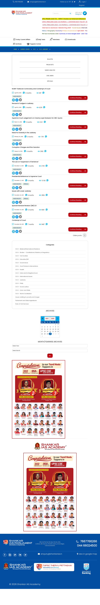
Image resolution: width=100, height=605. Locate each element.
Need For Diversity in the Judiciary (27, 138)
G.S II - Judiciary (21, 296)
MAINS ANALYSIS (17, 97)
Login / (84, 2)
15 (55, 345)
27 (50, 350)
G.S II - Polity (20, 299)
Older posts (77, 251)
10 (42, 345)
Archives (18, 44)
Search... (63, 13)
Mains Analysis (50, 70)
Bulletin (50, 59)
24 (42, 350)
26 (47, 350)
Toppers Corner (35, 44)
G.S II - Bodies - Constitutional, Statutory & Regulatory (33, 268)
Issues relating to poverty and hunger (28, 313)
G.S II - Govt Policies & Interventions (27, 282)
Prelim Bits (50, 65)
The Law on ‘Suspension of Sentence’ (29, 170)
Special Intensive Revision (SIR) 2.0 (27, 219)
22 (55, 347)
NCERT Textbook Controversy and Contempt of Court (37, 89)
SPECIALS (26, 194)
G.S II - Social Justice (22, 303)
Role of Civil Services (22, 320)
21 (53, 347)
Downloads (71, 40)
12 (47, 345)
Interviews (56, 40)
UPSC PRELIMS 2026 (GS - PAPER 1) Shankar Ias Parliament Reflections (68, 19)
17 (42, 347)
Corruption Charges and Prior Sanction (30, 154)
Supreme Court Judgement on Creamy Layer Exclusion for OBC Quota (45, 121)
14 (53, 345)
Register (82, 5)
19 (47, 347)
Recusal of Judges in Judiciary (26, 105)
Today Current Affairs (23, 40)
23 (58, 347)
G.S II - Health (20, 286)
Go (50, 372)
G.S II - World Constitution (24, 310)
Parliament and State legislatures (26, 317)
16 (58, 345)
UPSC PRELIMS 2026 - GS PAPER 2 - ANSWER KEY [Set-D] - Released (72, 25)
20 (50, 347)
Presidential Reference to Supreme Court (31, 187)
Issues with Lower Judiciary (24, 203)
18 (45, 347)
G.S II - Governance (22, 279)
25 (45, 350)
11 (45, 345)
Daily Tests (41, 40)
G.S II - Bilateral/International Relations (28, 265)
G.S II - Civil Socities (22, 272)
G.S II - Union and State (23, 306)
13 (50, 345)
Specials (50, 81)
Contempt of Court (21, 235)
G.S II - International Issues (24, 292)
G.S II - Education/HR (22, 275)
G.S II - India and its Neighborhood (27, 289)
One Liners (50, 76)
